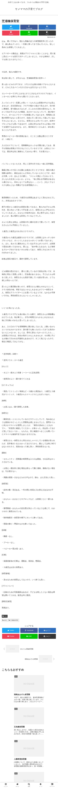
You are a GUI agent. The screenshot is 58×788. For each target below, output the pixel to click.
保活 (4, 620)
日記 (4, 616)
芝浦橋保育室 (13, 620)
